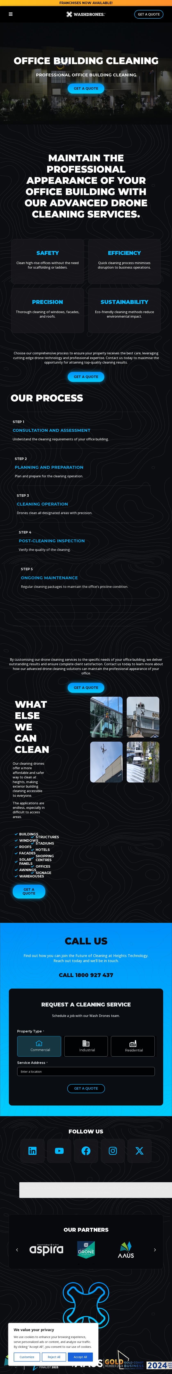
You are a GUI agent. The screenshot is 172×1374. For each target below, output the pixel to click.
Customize (27, 1357)
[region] (53, 1344)
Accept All (80, 1357)
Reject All (54, 1357)
